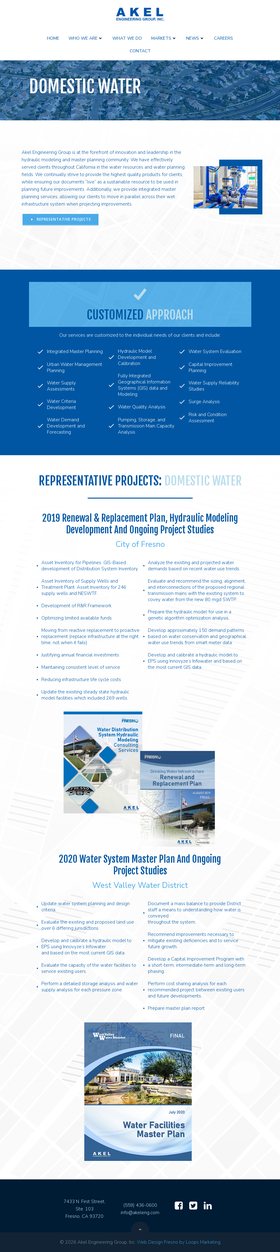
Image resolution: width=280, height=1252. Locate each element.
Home (53, 38)
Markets (164, 38)
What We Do (127, 38)
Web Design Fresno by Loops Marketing (178, 1242)
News (195, 38)
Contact (140, 51)
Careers (223, 38)
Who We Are (86, 38)
